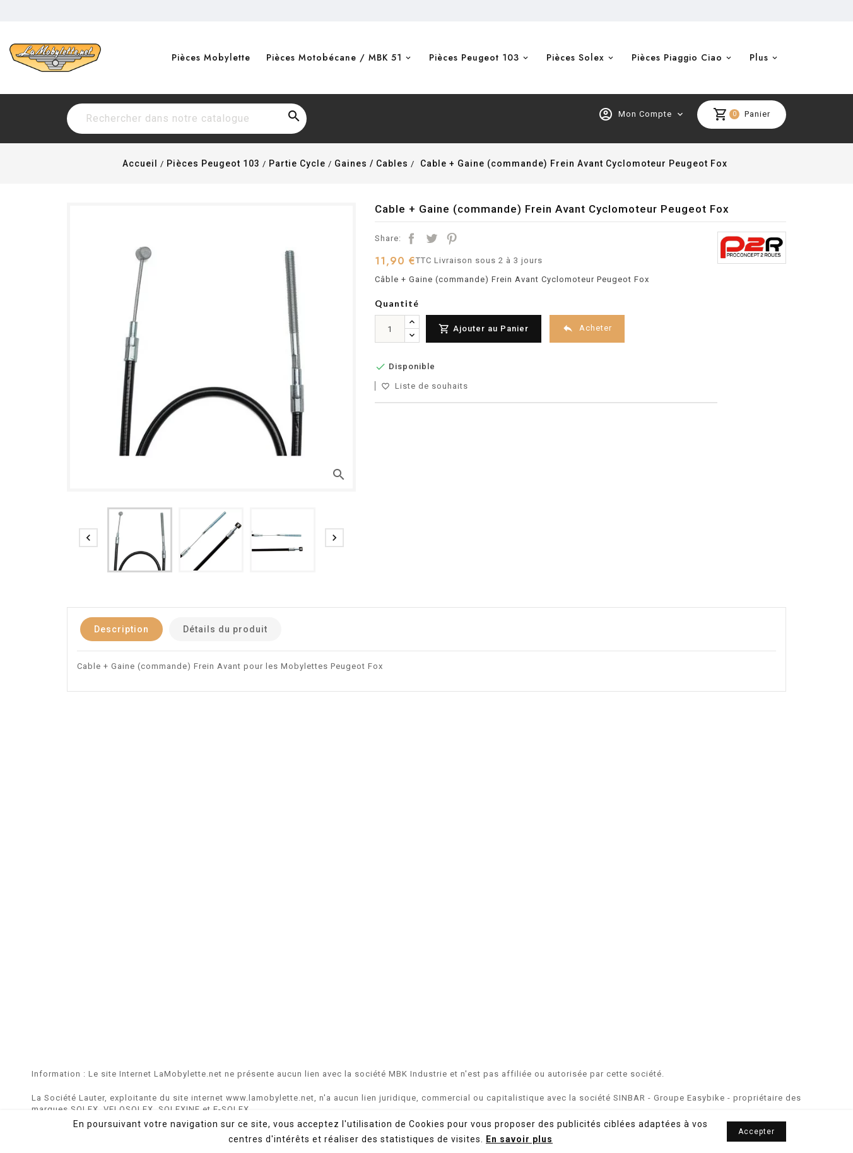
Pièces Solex (575, 57)
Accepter (756, 1131)
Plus (759, 57)
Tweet (431, 238)
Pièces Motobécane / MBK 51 (334, 57)
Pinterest (452, 238)
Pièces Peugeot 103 (474, 57)
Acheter (587, 328)
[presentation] (88, 537)
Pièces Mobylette (211, 57)
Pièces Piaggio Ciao (677, 57)
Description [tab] (121, 629)
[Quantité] (390, 329)
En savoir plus (519, 1139)
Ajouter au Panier (483, 329)
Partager (411, 238)
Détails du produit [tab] (225, 629)
